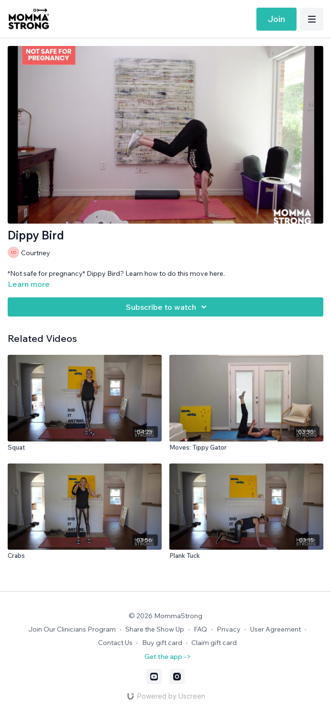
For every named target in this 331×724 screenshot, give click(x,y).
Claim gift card (214, 642)
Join (276, 18)
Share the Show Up (154, 629)
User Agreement (275, 629)
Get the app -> (167, 656)
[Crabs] (85, 556)
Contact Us (115, 642)
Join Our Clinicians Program (72, 629)
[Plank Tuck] (246, 556)
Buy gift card (162, 642)
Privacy (229, 629)
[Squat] (85, 447)
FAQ (200, 629)
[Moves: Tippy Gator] (246, 447)
